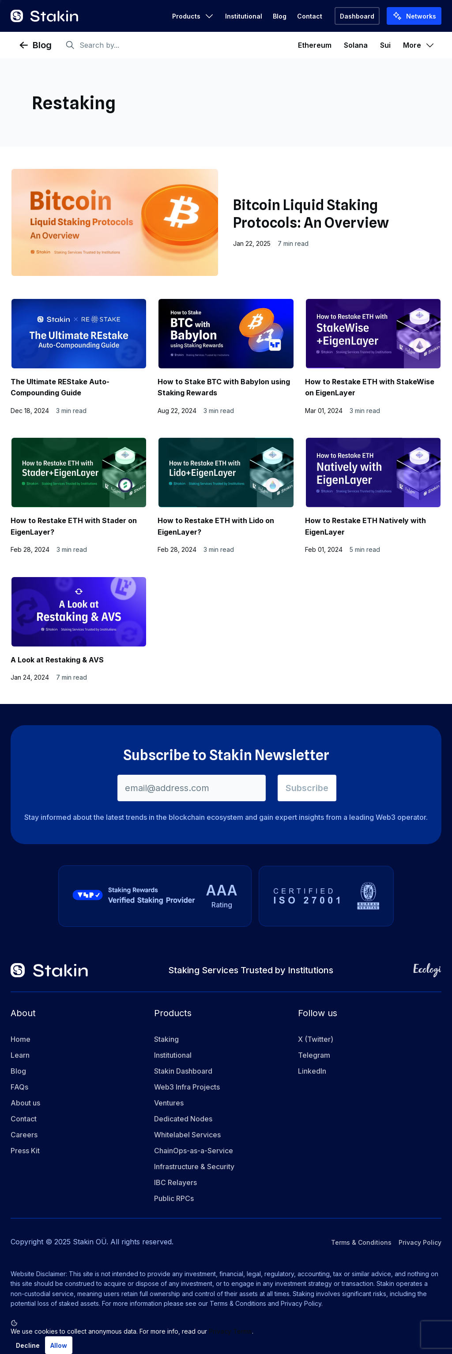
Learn (20, 1055)
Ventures (169, 1103)
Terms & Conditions (361, 1242)
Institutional (243, 16)
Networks (414, 16)
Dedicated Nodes (183, 1119)
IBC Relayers (175, 1182)
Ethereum (314, 45)
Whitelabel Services (187, 1135)
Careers (24, 1135)
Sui (385, 45)
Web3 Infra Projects (187, 1087)
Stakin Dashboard (183, 1071)
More (419, 45)
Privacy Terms (230, 1331)
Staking (166, 1039)
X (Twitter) (315, 1039)
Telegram (314, 1055)
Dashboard (357, 16)
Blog (279, 16)
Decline (28, 1345)
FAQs (19, 1087)
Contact (309, 16)
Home (20, 1039)
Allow (58, 1345)
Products (193, 16)
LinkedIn (312, 1071)
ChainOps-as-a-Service (193, 1151)
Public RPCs (174, 1198)
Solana (356, 45)
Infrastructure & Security (194, 1167)
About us (25, 1103)
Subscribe (307, 788)
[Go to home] (45, 16)
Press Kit (25, 1151)
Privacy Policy (420, 1242)
